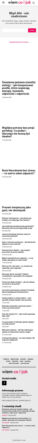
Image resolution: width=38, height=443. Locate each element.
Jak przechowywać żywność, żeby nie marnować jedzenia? (16, 235)
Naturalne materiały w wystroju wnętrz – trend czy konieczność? (17, 307)
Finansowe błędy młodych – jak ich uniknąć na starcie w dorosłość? (18, 283)
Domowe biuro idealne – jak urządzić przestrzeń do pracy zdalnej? (16, 251)
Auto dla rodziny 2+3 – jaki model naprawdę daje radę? (18, 315)
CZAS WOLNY (5, 422)
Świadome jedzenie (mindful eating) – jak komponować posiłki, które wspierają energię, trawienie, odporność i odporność (18, 88)
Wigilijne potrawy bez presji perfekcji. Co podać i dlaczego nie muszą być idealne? (18, 132)
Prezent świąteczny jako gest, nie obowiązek (16, 209)
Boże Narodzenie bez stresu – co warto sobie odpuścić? (18, 172)
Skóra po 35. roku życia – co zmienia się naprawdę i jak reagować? (17, 267)
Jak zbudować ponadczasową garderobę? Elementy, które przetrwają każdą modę (18, 227)
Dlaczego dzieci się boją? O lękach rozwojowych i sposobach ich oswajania (17, 275)
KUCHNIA (4, 415)
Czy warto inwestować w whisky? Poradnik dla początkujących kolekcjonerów (18, 291)
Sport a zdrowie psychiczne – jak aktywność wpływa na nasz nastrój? (18, 243)
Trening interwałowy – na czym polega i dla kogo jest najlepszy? (18, 339)
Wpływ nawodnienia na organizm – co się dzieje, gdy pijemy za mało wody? (17, 259)
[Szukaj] (32, 30)
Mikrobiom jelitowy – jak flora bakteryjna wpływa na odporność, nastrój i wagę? (17, 331)
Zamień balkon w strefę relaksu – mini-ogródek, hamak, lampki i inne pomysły (17, 299)
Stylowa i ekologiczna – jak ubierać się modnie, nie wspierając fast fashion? (16, 219)
